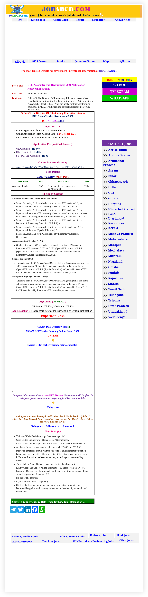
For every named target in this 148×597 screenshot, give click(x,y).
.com (122, 70)
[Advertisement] (74, 40)
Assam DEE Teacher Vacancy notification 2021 (52, 345)
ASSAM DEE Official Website (53, 326)
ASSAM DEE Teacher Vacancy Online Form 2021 (52, 331)
